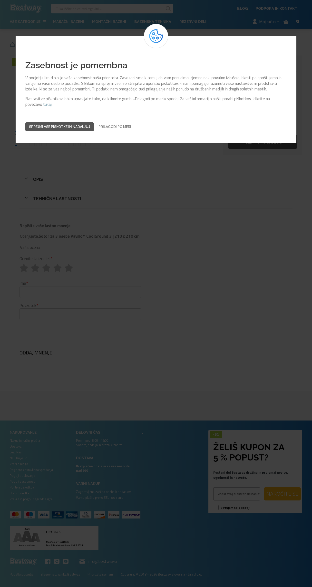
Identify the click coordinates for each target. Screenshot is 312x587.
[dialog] (156, 293)
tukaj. (47, 104)
